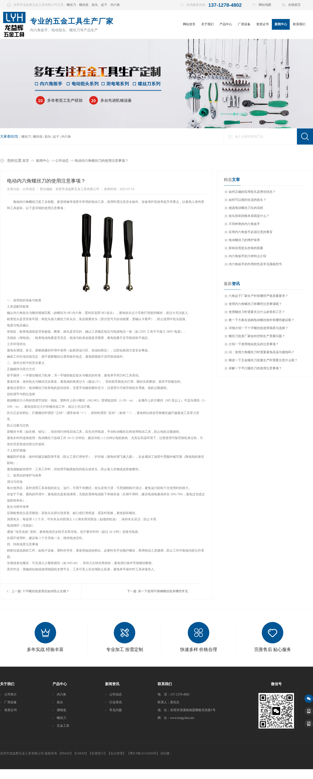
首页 (25, 160)
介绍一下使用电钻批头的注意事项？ (254, 344)
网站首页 (189, 24)
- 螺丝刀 (59, 718)
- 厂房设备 (8, 702)
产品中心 (226, 24)
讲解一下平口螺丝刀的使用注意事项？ (255, 368)
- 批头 (58, 702)
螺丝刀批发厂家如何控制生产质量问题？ (257, 336)
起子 (104, 4)
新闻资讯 (112, 684)
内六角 (115, 4)
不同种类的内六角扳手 (244, 224)
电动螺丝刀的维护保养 (244, 240)
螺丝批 (84, 4)
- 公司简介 (8, 694)
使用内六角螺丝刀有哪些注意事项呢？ (255, 304)
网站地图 (265, 4)
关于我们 (207, 24)
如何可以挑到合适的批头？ (247, 200)
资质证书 (262, 24)
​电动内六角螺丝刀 (25, 202)
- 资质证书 (8, 710)
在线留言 (294, 4)
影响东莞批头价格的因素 (246, 248)
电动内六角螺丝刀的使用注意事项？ (101, 160)
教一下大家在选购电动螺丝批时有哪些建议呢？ (261, 320)
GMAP (80, 753)
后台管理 (116, 753)
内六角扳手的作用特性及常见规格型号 (255, 264)
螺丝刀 (71, 4)
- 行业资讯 (113, 702)
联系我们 (299, 24)
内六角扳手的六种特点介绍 (247, 256)
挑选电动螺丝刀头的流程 (246, 208)
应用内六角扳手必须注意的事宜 (251, 232)
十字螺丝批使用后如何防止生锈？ (45, 591)
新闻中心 (281, 24)
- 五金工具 (61, 725)
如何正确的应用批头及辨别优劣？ (252, 191)
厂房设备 (244, 24)
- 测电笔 (59, 710)
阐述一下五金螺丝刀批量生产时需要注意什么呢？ (263, 360)
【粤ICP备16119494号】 (143, 753)
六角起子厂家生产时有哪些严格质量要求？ (258, 296)
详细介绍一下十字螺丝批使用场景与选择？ (258, 328)
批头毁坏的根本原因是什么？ (249, 216)
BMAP (65, 753)
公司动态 (62, 160)
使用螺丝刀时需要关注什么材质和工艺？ (257, 312)
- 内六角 (59, 694)
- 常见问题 (113, 710)
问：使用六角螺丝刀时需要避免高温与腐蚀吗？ (261, 352)
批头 (95, 4)
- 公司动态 (113, 694)
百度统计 (97, 753)
